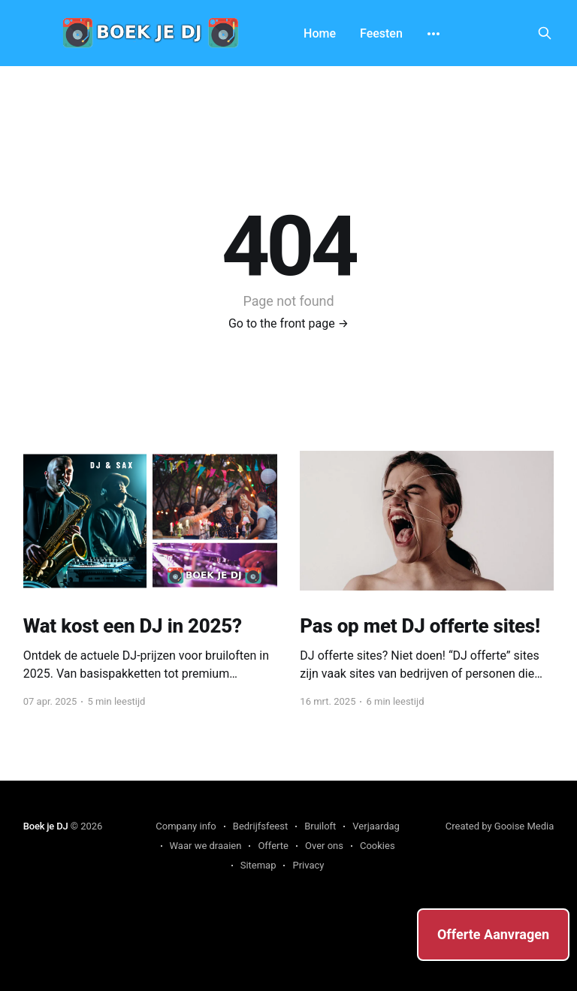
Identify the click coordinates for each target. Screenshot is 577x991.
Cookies (377, 845)
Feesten (381, 33)
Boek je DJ (45, 826)
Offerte (273, 845)
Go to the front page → (288, 323)
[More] (433, 34)
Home (320, 33)
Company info (186, 826)
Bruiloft (320, 826)
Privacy (308, 865)
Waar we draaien (206, 845)
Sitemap (258, 865)
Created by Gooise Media (500, 826)
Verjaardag (376, 826)
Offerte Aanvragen (493, 934)
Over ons (324, 845)
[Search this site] (545, 33)
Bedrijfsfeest (260, 826)
